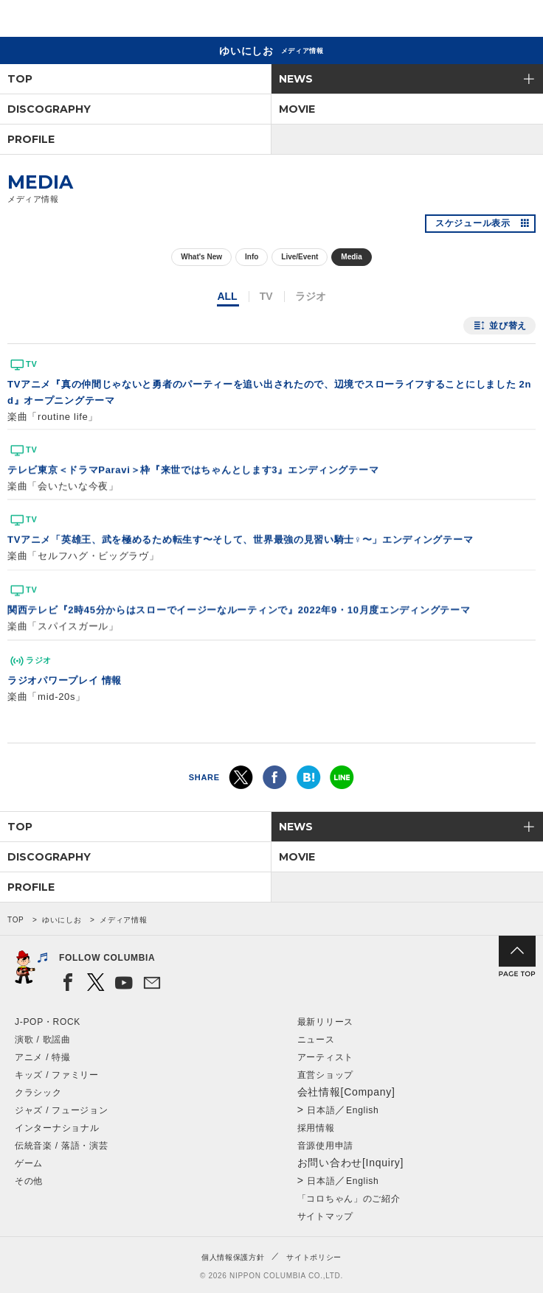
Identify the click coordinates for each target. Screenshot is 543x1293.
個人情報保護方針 (233, 1257)
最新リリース (325, 1022)
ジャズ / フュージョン (61, 1110)
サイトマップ (325, 1216)
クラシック (38, 1092)
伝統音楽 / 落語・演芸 (61, 1145)
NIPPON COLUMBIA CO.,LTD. (81, 19)
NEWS (296, 78)
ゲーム (29, 1163)
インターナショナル (57, 1128)
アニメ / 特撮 (43, 1057)
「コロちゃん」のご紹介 (349, 1199)
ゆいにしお (62, 920)
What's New (201, 257)
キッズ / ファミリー (57, 1075)
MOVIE (297, 109)
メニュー (519, 21)
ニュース (316, 1039)
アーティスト (325, 1057)
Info (251, 257)
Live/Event (299, 257)
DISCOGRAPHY (49, 109)
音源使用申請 (325, 1145)
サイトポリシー (314, 1257)
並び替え (508, 325)
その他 (29, 1181)
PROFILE (31, 139)
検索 (481, 21)
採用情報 (316, 1128)
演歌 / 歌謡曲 (43, 1039)
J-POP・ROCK (47, 1022)
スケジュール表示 (473, 223)
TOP (19, 78)
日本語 (321, 1110)
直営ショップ (325, 1075)
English (362, 1110)
